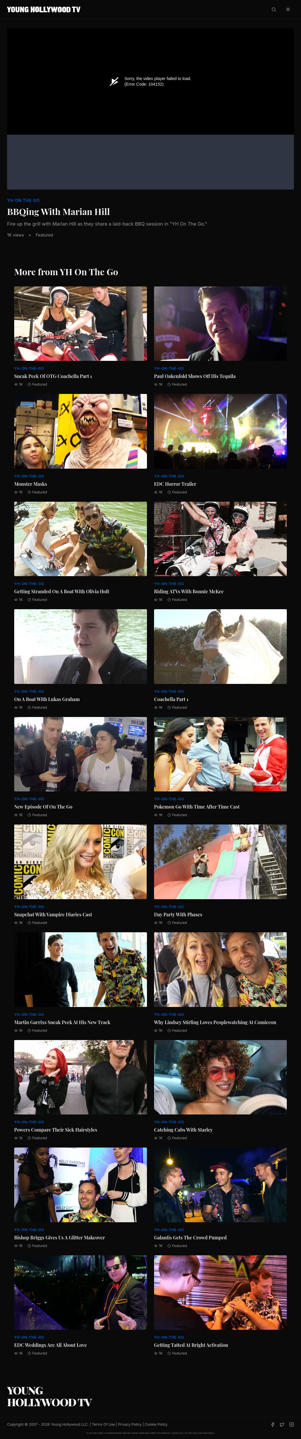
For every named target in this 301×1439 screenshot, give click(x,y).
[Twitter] (282, 1424)
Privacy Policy (129, 1424)
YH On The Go (23, 200)
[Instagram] (291, 1424)
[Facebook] (272, 1424)
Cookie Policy (156, 1424)
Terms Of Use (103, 1424)
